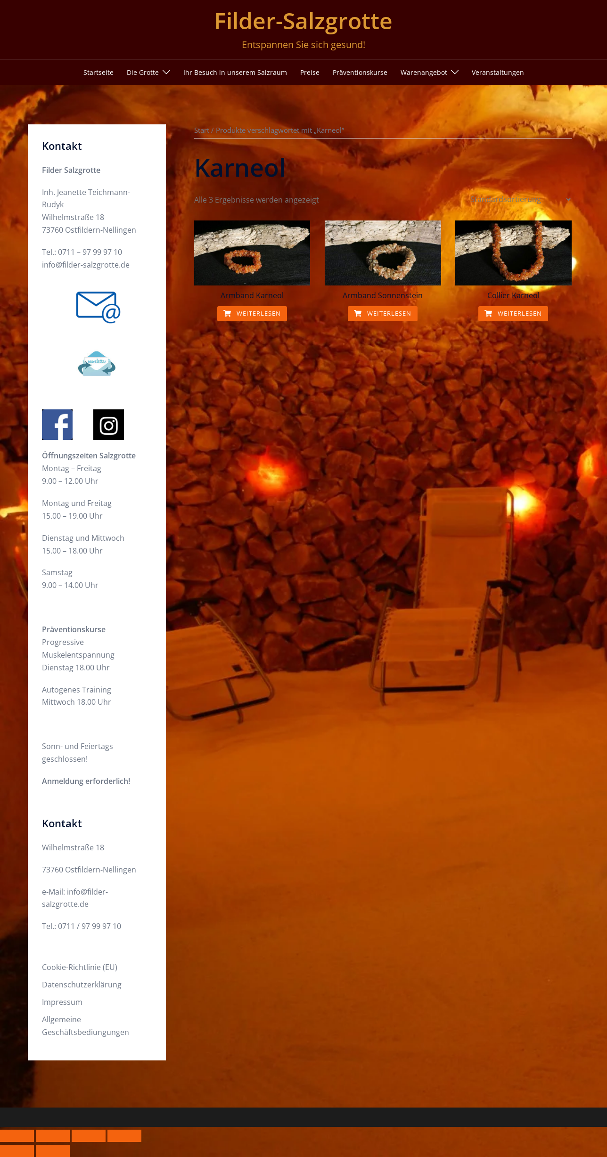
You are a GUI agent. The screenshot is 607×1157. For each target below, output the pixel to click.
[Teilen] (89, 1136)
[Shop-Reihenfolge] (520, 199)
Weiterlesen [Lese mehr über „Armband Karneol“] (252, 313)
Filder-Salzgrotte (303, 20)
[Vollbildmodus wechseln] (53, 1136)
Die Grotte (143, 72)
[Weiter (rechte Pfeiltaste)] (53, 1151)
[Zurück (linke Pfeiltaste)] (17, 1151)
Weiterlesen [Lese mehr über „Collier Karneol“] (513, 313)
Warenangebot (424, 72)
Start (201, 130)
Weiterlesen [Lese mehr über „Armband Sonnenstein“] (382, 313)
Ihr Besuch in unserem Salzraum (235, 72)
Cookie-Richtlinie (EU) (79, 967)
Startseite (98, 72)
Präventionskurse (360, 72)
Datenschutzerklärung (82, 984)
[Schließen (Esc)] (124, 1136)
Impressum (62, 1002)
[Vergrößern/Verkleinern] (17, 1136)
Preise (310, 72)
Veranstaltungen (498, 72)
